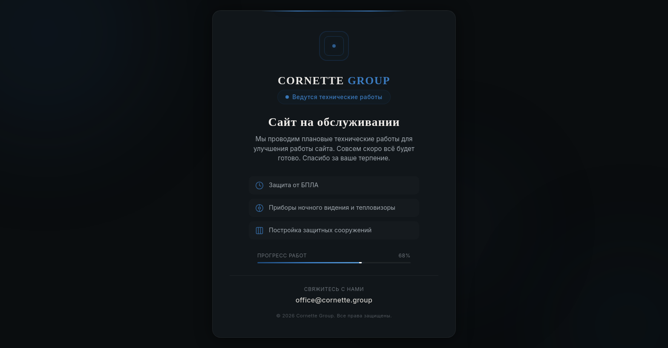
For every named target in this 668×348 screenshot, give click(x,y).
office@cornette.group (334, 300)
